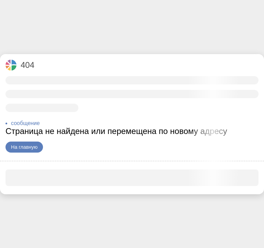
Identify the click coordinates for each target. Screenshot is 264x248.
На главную (24, 147)
